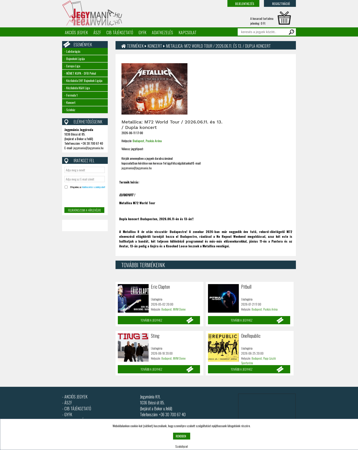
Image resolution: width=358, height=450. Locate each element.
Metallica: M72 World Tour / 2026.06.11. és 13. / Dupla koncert (218, 46)
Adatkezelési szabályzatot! (93, 187)
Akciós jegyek (76, 32)
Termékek (135, 46)
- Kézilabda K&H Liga (77, 87)
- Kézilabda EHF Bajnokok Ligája (83, 80)
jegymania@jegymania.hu (88, 147)
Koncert (154, 46)
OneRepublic (251, 335)
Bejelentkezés (244, 3)
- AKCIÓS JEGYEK (74, 397)
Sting (155, 335)
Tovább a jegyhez (151, 320)
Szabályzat (181, 446)
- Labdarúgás (72, 51)
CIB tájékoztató (119, 32)
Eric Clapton (160, 286)
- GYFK (67, 414)
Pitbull (246, 286)
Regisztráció (281, 3)
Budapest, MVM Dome (173, 309)
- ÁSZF (67, 403)
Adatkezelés (162, 32)
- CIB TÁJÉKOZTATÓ (76, 408)
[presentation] (84, 198)
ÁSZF (97, 32)
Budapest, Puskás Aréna (147, 140)
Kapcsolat (188, 32)
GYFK (142, 32)
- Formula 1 (71, 95)
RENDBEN (181, 436)
